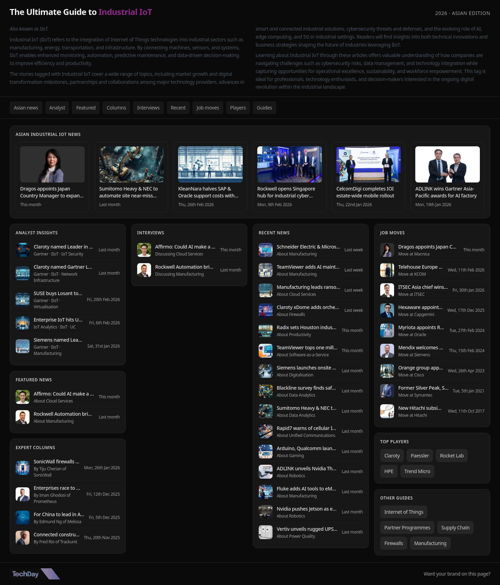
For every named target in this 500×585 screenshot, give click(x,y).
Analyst (57, 107)
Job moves (208, 107)
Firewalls (393, 543)
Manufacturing (430, 543)
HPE (388, 471)
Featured (85, 107)
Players (238, 107)
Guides (264, 107)
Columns (116, 107)
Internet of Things (403, 512)
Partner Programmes (407, 527)
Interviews (148, 107)
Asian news (26, 107)
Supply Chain (455, 527)
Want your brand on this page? (457, 573)
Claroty (392, 455)
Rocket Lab (452, 455)
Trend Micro (418, 471)
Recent (178, 107)
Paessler (420, 455)
